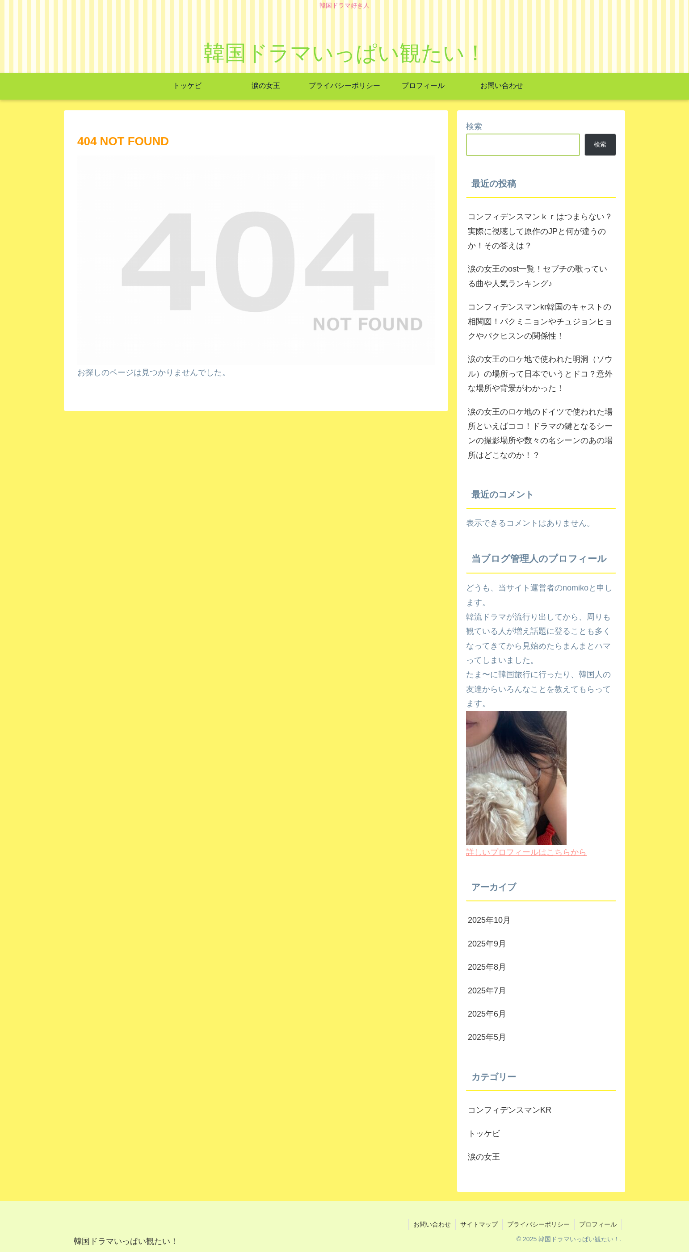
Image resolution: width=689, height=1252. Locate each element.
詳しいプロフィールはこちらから (526, 852)
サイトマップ (479, 1224)
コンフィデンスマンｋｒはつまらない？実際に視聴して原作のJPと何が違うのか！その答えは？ (540, 231)
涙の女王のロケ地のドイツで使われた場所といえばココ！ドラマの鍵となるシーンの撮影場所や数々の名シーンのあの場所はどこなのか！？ (540, 433)
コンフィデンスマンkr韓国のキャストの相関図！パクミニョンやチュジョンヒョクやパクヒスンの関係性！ (540, 321)
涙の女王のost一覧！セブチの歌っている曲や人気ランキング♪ (537, 276)
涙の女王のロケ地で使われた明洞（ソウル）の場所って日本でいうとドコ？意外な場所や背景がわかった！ (540, 374)
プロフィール (598, 1224)
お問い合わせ (432, 1224)
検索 (474, 126)
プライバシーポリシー (538, 1224)
